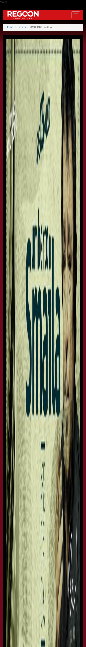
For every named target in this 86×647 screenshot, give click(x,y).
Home (9, 27)
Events (22, 27)
